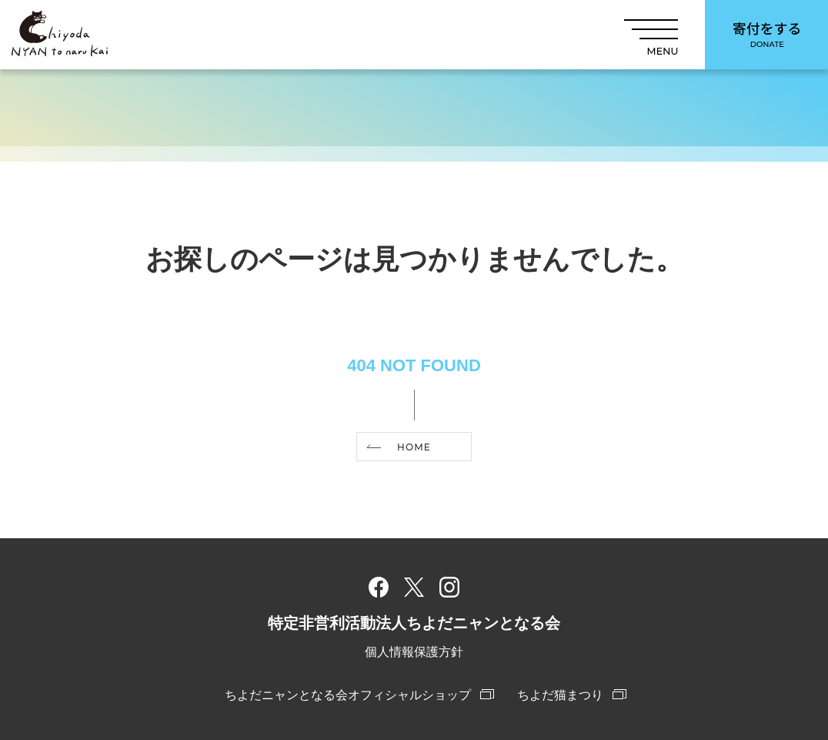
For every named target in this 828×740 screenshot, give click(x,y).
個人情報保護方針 (414, 651)
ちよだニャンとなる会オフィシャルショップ (348, 694)
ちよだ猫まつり (560, 694)
